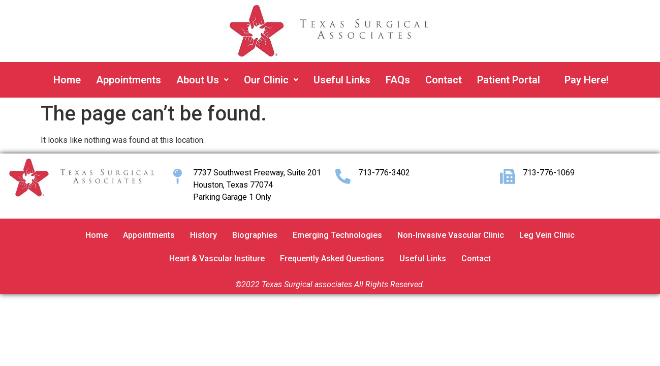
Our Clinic (271, 80)
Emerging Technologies (337, 235)
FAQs (398, 80)
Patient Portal (508, 80)
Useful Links (341, 80)
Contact (443, 80)
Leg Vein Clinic (547, 235)
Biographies (254, 235)
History (203, 235)
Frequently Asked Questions (332, 258)
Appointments (128, 80)
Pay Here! (586, 80)
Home (67, 80)
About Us (202, 80)
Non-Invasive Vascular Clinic (450, 235)
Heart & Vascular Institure (217, 258)
